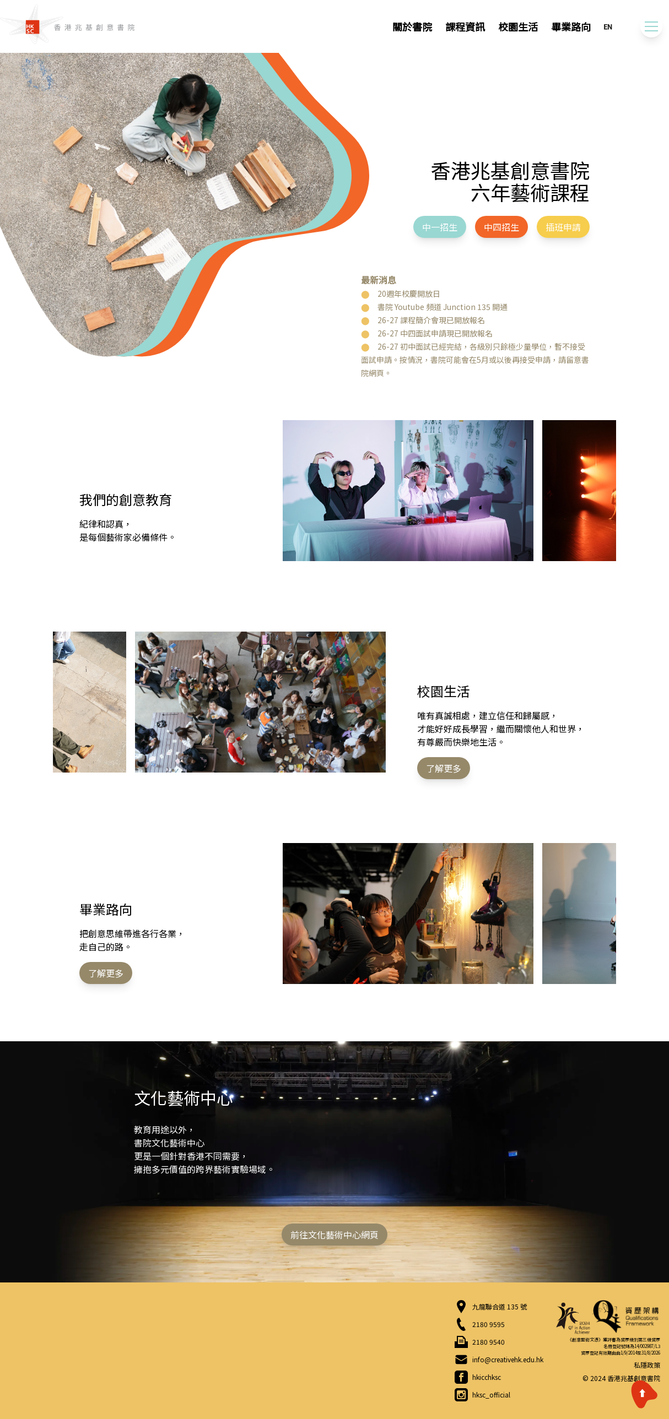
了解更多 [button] (443, 768)
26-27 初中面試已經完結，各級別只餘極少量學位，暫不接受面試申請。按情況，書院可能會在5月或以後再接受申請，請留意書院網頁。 (475, 359)
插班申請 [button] (563, 226)
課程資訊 (465, 26)
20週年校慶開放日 (408, 293)
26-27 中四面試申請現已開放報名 (435, 333)
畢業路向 (571, 26)
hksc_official (491, 1394)
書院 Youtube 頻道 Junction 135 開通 (442, 306)
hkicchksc (486, 1377)
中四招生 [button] (501, 226)
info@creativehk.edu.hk (507, 1359)
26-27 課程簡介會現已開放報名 (431, 319)
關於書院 (412, 26)
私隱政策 (647, 1364)
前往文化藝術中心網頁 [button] (334, 1234)
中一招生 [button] (439, 226)
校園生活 (518, 26)
